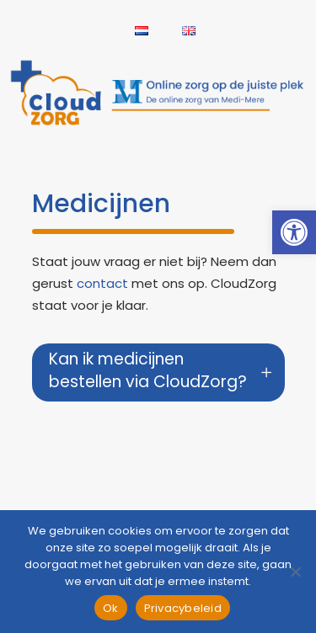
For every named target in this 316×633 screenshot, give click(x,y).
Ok (111, 608)
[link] (294, 232)
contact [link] (102, 283)
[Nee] (295, 571)
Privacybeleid (183, 608)
